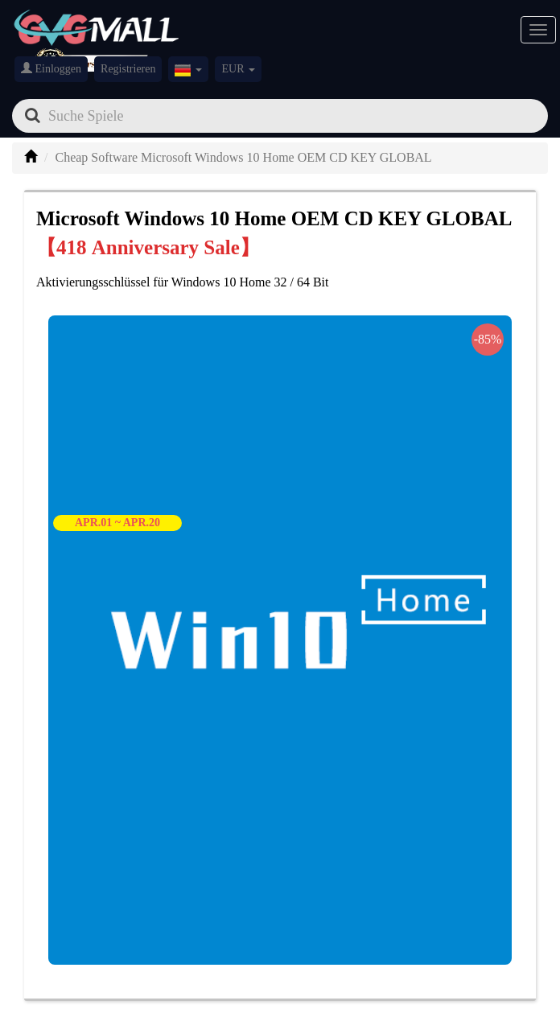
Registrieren (128, 69)
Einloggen (51, 68)
